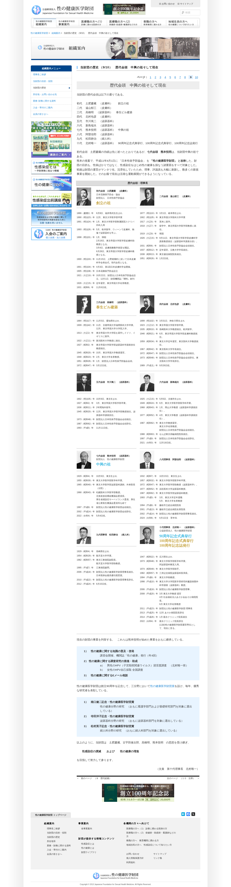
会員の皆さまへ (40, 114)
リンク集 (157, 858)
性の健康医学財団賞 (162, 686)
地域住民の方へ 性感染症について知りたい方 (149, 845)
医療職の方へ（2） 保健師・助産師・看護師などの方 (151, 834)
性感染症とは (87, 844)
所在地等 (51, 841)
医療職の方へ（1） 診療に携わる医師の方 (146, 828)
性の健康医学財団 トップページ (50, 815)
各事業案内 (86, 828)
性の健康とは (87, 848)
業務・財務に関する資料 (59, 845)
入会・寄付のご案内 (43, 107)
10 (196, 77)
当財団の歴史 (39, 87)
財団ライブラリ (88, 852)
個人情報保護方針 (135, 858)
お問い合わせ (168, 4)
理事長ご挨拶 (39, 74)
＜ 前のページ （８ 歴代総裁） (94, 778)
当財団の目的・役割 (43, 81)
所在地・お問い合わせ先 (45, 94)
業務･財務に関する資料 (44, 101)
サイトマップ (186, 4)
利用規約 (130, 862)
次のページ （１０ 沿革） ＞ (183, 778)
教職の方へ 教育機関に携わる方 (142, 840)
